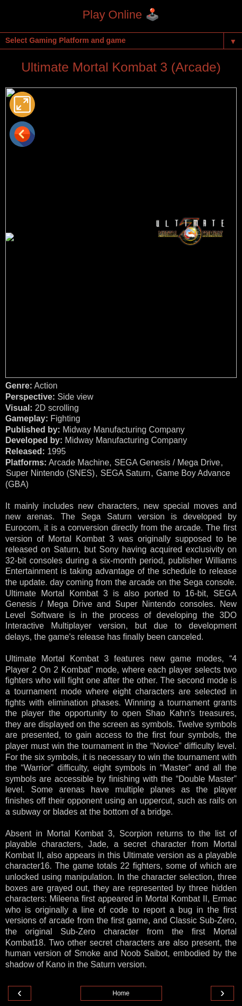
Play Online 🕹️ (121, 14)
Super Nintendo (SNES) (50, 473)
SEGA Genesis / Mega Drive (167, 462)
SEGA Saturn (125, 473)
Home (120, 993)
